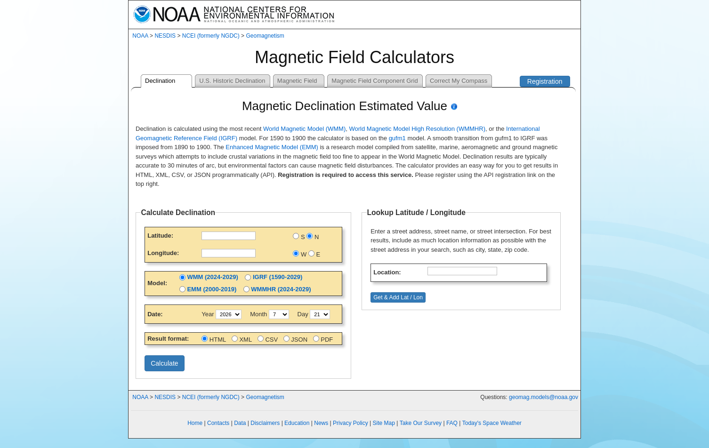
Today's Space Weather (492, 423)
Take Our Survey (421, 423)
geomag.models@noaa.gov (543, 397)
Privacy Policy (350, 423)
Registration (545, 81)
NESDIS (165, 35)
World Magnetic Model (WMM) (304, 128)
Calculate (164, 363)
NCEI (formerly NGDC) (211, 35)
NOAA (140, 35)
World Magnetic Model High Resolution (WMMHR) (417, 128)
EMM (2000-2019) (211, 289)
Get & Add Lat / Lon (398, 297)
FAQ (452, 423)
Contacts (218, 423)
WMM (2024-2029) (212, 276)
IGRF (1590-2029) (278, 276)
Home (194, 423)
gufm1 (397, 138)
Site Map (384, 423)
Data (240, 423)
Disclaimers (265, 423)
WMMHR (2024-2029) (281, 289)
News (321, 423)
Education (296, 423)
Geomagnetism (265, 35)
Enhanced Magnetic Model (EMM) (272, 147)
